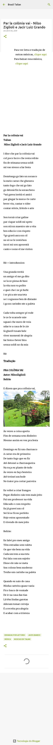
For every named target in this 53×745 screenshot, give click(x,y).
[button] (5, 37)
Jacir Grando (34, 635)
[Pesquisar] (49, 4)
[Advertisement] (26, 703)
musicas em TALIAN (22, 639)
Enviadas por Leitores (15, 635)
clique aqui (40, 54)
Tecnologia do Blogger (26, 741)
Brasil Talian (14, 4)
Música (8, 639)
